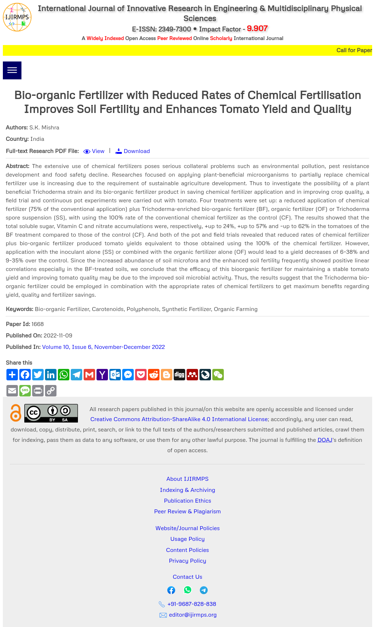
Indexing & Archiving (187, 489)
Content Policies (187, 549)
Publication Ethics (187, 500)
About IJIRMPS (187, 478)
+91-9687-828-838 (187, 603)
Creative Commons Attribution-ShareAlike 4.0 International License (179, 419)
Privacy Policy (187, 560)
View (98, 150)
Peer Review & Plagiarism (187, 511)
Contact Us (187, 576)
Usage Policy (187, 538)
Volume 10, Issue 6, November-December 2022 (103, 346)
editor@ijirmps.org (187, 614)
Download (137, 150)
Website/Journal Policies (188, 528)
